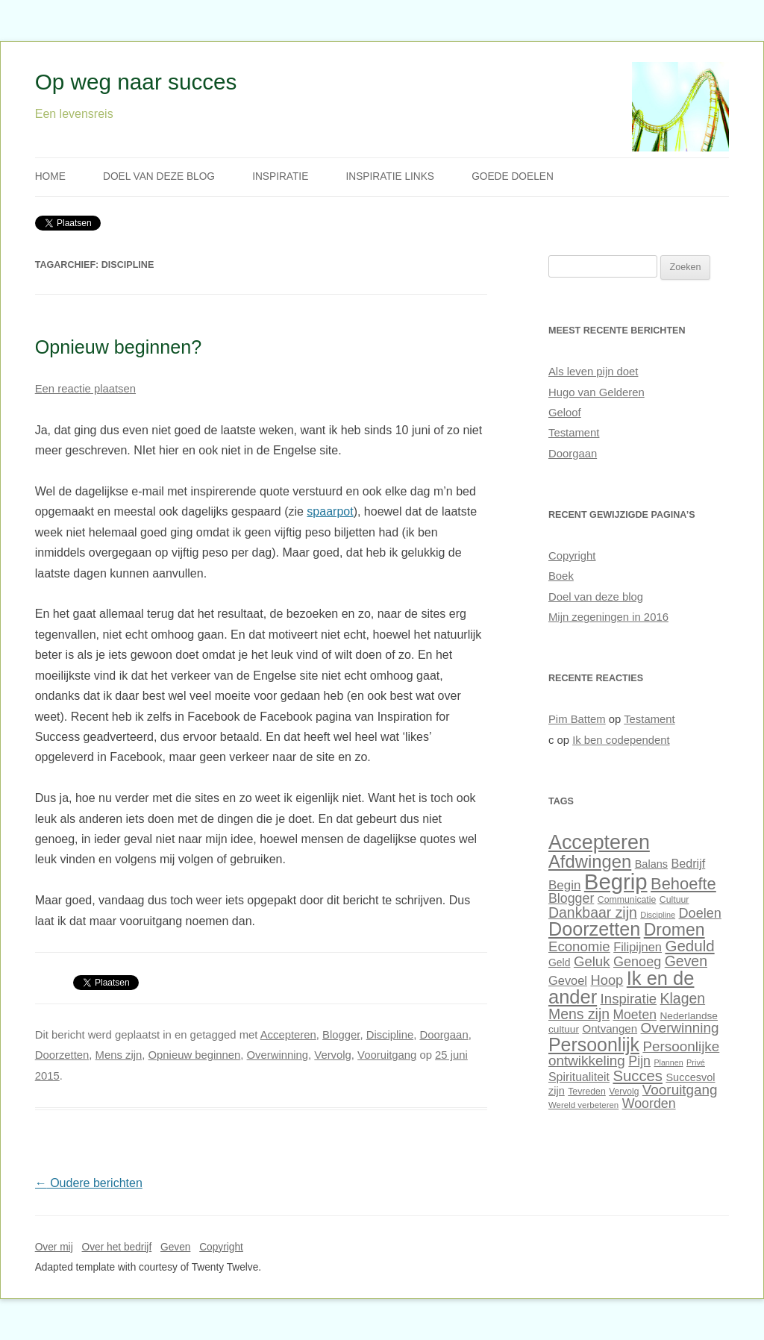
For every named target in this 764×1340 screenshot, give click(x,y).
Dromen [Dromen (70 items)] (674, 929)
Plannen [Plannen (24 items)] (668, 1062)
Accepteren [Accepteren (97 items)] (599, 842)
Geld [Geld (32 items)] (559, 962)
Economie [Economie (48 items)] (579, 946)
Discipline (390, 1035)
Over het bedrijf (117, 1247)
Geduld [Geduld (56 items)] (689, 945)
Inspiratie (280, 176)
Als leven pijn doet (593, 372)
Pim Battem (577, 719)
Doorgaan (443, 1035)
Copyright (572, 556)
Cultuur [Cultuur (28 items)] (674, 900)
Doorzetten (62, 1055)
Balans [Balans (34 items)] (651, 864)
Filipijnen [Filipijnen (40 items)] (637, 947)
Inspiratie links (389, 176)
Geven (175, 1247)
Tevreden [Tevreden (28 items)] (587, 1091)
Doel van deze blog (159, 176)
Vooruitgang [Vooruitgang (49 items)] (680, 1090)
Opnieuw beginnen (194, 1055)
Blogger (341, 1035)
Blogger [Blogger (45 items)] (571, 898)
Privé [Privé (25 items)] (695, 1062)
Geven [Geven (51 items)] (686, 961)
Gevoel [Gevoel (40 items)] (567, 980)
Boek (561, 576)
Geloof (564, 413)
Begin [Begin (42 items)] (564, 885)
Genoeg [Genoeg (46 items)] (637, 961)
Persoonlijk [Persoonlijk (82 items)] (593, 1044)
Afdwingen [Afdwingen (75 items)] (589, 861)
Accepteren (288, 1035)
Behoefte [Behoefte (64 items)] (683, 883)
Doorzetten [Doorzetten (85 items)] (594, 928)
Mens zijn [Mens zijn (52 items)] (579, 1014)
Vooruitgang (386, 1055)
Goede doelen (513, 176)
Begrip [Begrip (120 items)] (616, 881)
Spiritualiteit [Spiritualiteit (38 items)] (579, 1077)
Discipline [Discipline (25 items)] (657, 914)
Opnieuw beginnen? (118, 346)
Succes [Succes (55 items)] (637, 1076)
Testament (573, 433)
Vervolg (332, 1055)
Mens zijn (119, 1055)
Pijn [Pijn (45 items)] (639, 1060)
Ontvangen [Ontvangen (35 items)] (609, 1028)
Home (50, 176)
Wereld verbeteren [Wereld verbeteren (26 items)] (583, 1105)
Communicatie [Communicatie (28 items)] (627, 900)
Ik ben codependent (620, 740)
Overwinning (278, 1055)
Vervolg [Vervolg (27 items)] (624, 1091)
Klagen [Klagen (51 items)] (683, 998)
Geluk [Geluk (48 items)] (592, 961)
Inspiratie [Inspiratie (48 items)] (629, 998)
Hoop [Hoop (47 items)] (606, 980)
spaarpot (330, 511)
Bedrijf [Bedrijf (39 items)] (688, 863)
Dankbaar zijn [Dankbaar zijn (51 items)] (592, 912)
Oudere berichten (89, 1183)
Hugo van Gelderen (596, 392)
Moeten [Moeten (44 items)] (635, 1014)
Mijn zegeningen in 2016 (608, 617)
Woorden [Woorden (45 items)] (649, 1103)
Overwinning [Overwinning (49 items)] (680, 1028)
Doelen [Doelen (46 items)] (700, 913)
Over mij (54, 1247)
